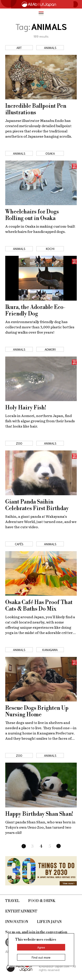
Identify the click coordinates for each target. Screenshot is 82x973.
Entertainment (21, 911)
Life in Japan (49, 922)
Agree (41, 947)
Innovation (16, 922)
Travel (12, 901)
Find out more (41, 957)
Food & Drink (41, 901)
